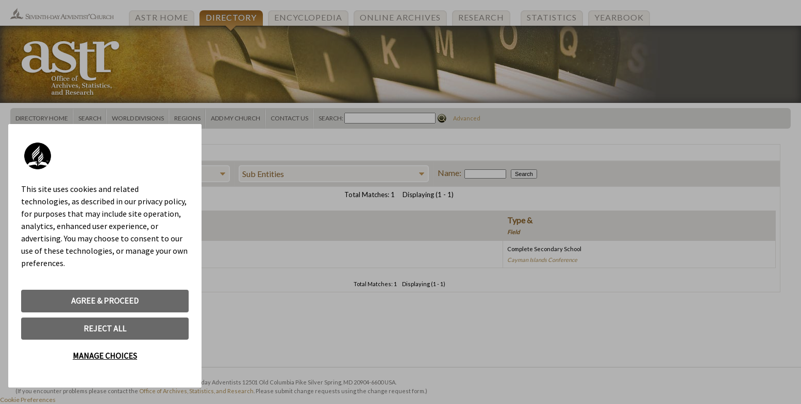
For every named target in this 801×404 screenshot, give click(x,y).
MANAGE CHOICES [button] (105, 355)
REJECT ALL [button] (105, 328)
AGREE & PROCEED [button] (105, 300)
